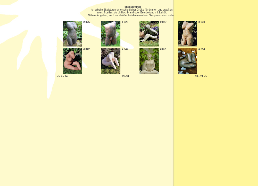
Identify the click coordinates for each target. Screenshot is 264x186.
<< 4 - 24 (62, 76)
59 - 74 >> (201, 76)
